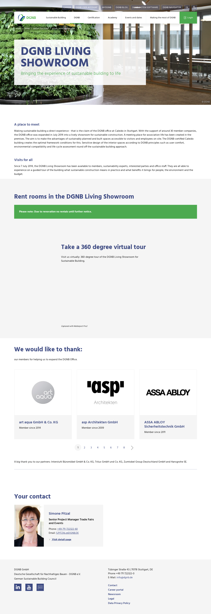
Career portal (115, 590)
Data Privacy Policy (119, 603)
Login (188, 18)
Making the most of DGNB (163, 18)
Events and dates (133, 18)
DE (187, 7)
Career (67, 7)
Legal (111, 599)
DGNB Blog (122, 7)
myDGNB (106, 7)
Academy (112, 18)
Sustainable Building (56, 18)
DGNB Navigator (172, 7)
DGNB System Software (145, 7)
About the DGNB (41, 28)
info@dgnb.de (125, 577)
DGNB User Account (87, 7)
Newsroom (114, 594)
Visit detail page (61, 540)
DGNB (77, 18)
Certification (94, 18)
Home (19, 28)
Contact (112, 585)
